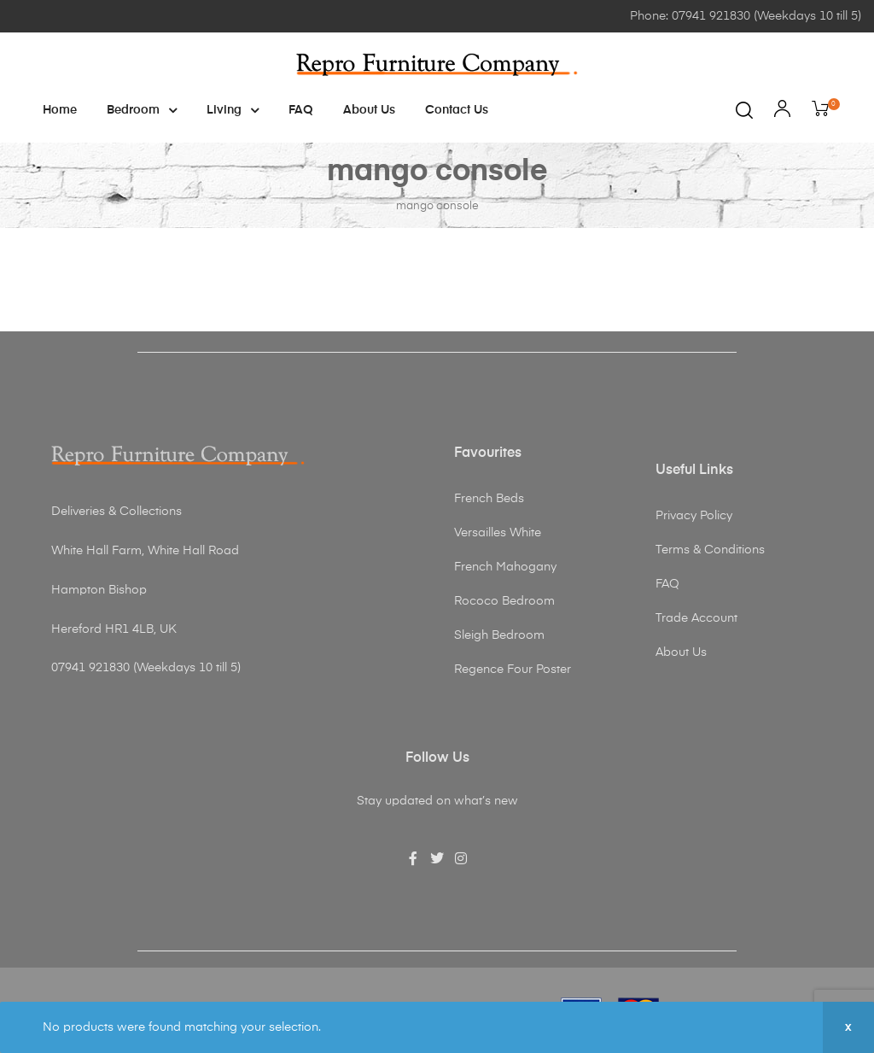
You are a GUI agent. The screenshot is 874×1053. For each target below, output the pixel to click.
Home (60, 110)
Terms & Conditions (710, 550)
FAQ (300, 110)
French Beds (489, 499)
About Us (369, 110)
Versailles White (497, 533)
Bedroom (142, 110)
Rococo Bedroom (504, 601)
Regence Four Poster (512, 670)
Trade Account (696, 618)
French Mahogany (505, 567)
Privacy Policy (694, 516)
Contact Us (456, 110)
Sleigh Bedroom (499, 635)
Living (233, 110)
